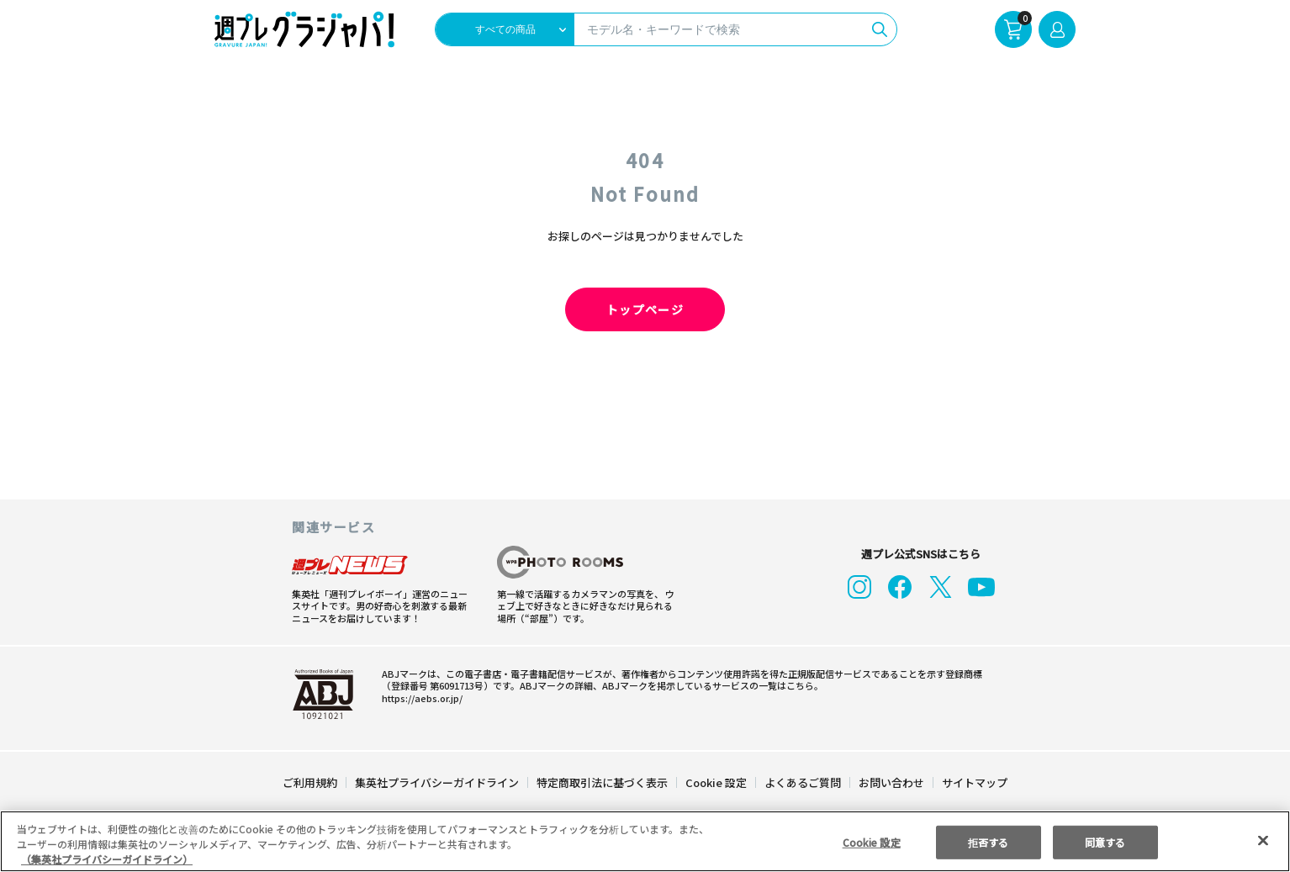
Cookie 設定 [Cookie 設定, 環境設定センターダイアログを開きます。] (871, 841)
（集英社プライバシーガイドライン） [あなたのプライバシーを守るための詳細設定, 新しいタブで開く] (107, 859)
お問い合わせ (890, 782)
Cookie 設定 (716, 782)
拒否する (988, 841)
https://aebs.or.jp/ (419, 698)
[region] (645, 841)
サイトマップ (974, 782)
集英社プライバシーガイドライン (438, 782)
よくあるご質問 (802, 782)
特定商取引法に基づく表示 (603, 782)
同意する (1105, 841)
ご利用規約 (310, 782)
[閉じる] (1263, 840)
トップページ (645, 309)
